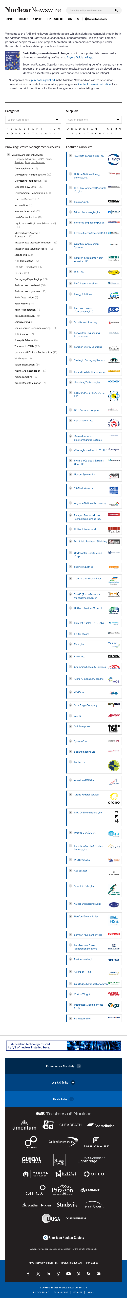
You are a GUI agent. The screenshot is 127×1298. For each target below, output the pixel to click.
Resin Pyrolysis (22, 303)
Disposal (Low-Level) (26, 186)
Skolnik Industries (83, 566)
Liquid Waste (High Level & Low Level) (35, 223)
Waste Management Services (27, 154)
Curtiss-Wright (82, 994)
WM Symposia (82, 859)
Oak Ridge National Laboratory (91, 983)
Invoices (77, 1292)
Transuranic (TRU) (24, 346)
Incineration (21, 205)
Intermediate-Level (25, 211)
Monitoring (21, 254)
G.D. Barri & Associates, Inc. (89, 155)
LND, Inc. (79, 271)
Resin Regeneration (25, 309)
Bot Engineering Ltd (84, 751)
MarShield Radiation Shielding (90, 541)
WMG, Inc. (80, 692)
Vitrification (21, 358)
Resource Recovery (25, 315)
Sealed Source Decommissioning (32, 328)
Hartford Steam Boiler (86, 916)
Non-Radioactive (24, 260)
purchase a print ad (43, 80)
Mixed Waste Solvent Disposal (31, 248)
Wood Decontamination (28, 382)
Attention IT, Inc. (82, 971)
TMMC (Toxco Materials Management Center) (87, 595)
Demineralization (24, 168)
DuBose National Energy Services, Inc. (87, 175)
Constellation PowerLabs (87, 578)
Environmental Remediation (30, 192)
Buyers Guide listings (79, 57)
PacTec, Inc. (80, 762)
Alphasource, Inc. (83, 420)
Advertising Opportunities (43, 1262)
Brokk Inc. (79, 656)
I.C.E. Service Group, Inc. (87, 410)
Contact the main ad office (94, 84)
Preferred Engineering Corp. (89, 222)
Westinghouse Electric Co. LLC (90, 450)
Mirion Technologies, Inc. (87, 212)
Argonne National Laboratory (90, 503)
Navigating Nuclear (71, 1262)
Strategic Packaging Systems (89, 360)
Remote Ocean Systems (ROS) (90, 233)
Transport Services (35, 162)
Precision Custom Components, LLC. (84, 309)
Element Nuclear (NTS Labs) (89, 622)
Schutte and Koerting (85, 322)
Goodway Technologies (87, 382)
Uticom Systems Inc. (85, 474)
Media (91, 1292)
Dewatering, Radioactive (28, 180)
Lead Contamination (26, 217)
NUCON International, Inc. (88, 812)
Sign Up (37, 19)
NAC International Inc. (86, 283)
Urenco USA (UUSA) (85, 832)
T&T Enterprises (82, 726)
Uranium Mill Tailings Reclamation (33, 352)
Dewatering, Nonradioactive (30, 174)
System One (80, 741)
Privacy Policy (41, 1292)
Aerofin (78, 716)
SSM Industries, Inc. (84, 488)
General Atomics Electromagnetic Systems (88, 437)
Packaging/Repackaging (28, 279)
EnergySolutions (83, 294)
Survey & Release (24, 340)
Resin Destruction (24, 297)
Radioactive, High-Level (27, 291)
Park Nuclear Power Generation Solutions (85, 946)
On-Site (19, 273)
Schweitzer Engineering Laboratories (87, 334)
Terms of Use (61, 1292)
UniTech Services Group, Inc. (89, 608)
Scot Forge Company (85, 705)
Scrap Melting (22, 321)
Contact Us (92, 1262)
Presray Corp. (81, 201)
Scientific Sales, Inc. (84, 886)
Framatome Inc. (82, 1018)
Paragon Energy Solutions (88, 346)
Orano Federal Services (86, 794)
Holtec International (85, 529)
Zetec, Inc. (79, 644)
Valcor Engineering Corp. (87, 903)
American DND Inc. (84, 780)
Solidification (22, 334)
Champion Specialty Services (90, 666)
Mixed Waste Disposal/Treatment (33, 242)
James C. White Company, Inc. (90, 372)
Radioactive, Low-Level (27, 285)
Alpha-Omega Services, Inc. (89, 678)
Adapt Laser (80, 870)
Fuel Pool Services (24, 199)
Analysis (30, 158)
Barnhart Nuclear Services (88, 934)
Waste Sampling (23, 376)
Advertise (74, 19)
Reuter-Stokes (81, 633)
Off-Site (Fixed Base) (26, 267)
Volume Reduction (25, 364)
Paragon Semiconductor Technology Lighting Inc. (87, 516)
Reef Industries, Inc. (84, 959)
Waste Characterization (27, 370)
